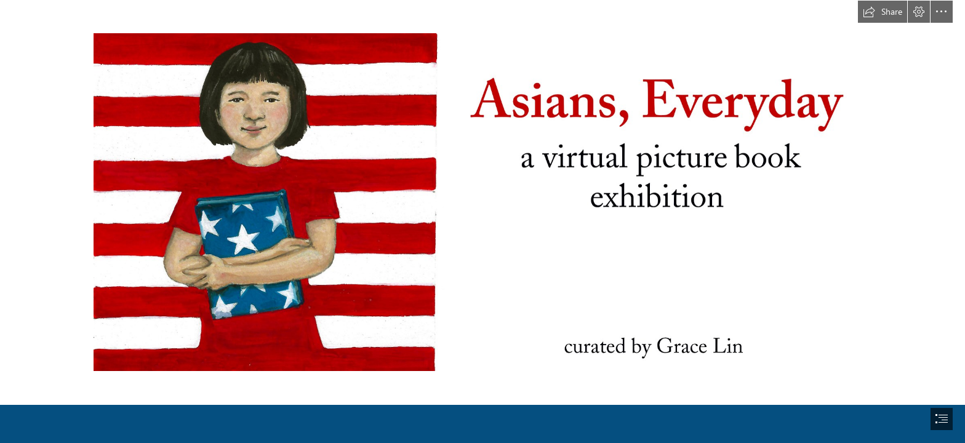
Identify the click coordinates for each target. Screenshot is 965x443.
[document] (482, 221)
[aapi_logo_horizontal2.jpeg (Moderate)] (482, 201)
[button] (882, 12)
